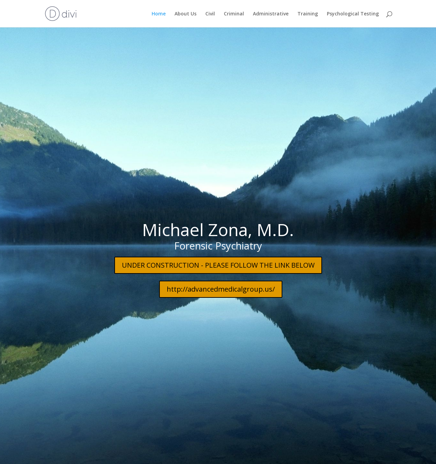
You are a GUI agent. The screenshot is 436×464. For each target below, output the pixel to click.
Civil (210, 14)
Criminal (234, 14)
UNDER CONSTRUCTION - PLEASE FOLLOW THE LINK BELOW (218, 253)
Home (159, 14)
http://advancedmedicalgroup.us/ (221, 277)
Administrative (270, 14)
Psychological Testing (353, 14)
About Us (185, 14)
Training (307, 14)
